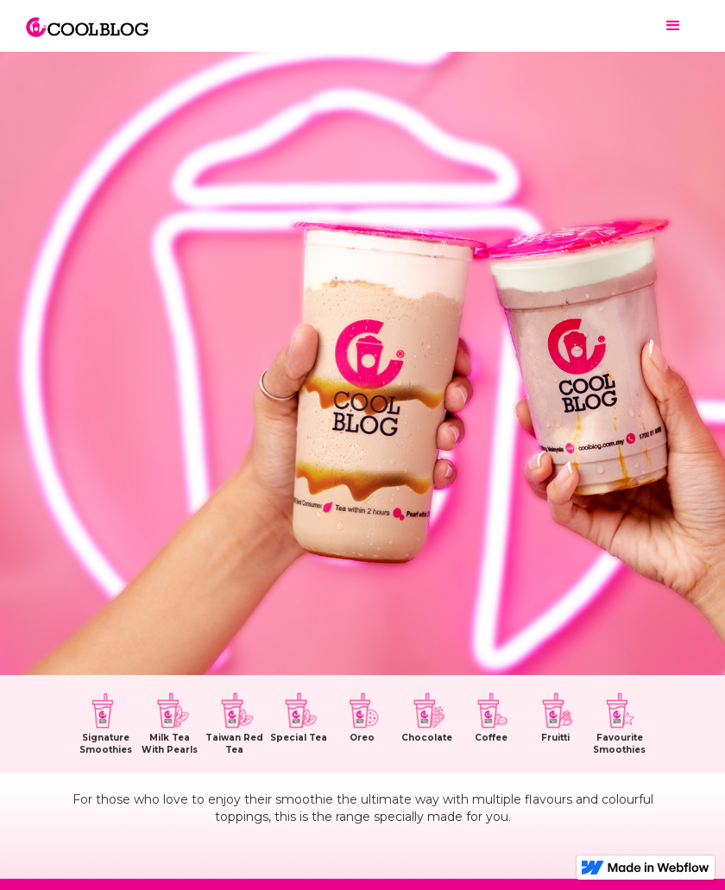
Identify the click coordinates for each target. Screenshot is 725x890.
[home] (87, 18)
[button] (673, 26)
